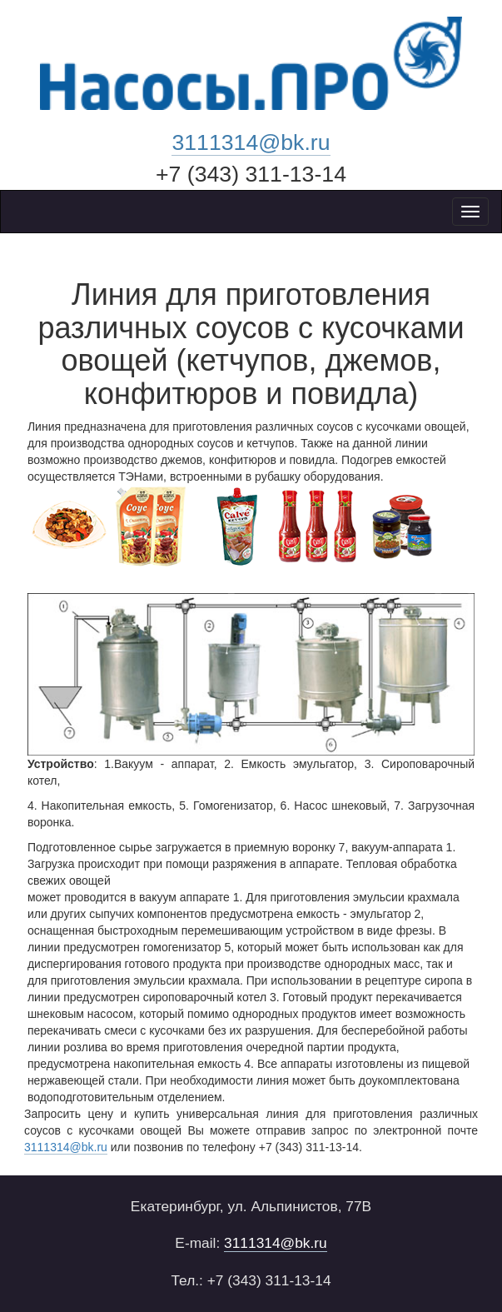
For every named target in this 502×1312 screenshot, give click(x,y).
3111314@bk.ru (250, 142)
